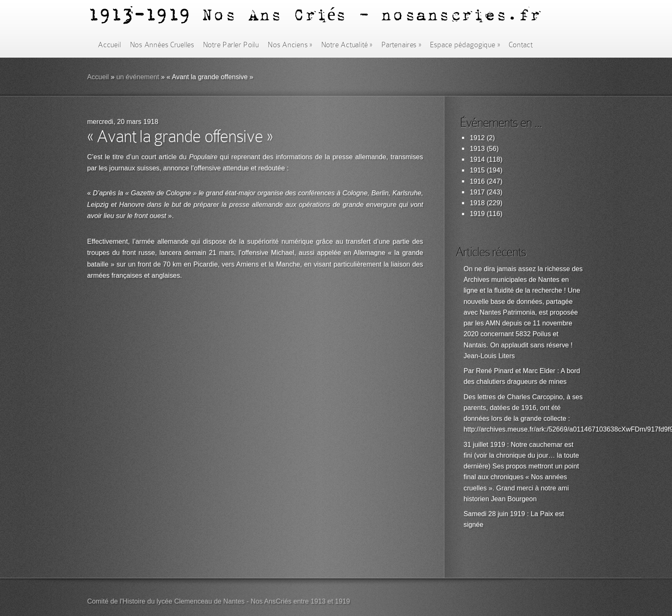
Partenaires (401, 45)
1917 (477, 192)
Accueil (109, 45)
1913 (477, 149)
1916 (477, 181)
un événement (137, 77)
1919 (477, 214)
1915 (477, 170)
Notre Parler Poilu (231, 45)
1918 (477, 203)
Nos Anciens (290, 45)
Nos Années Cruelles (162, 45)
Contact (521, 45)
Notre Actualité (347, 45)
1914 (477, 159)
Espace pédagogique (465, 45)
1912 (477, 138)
